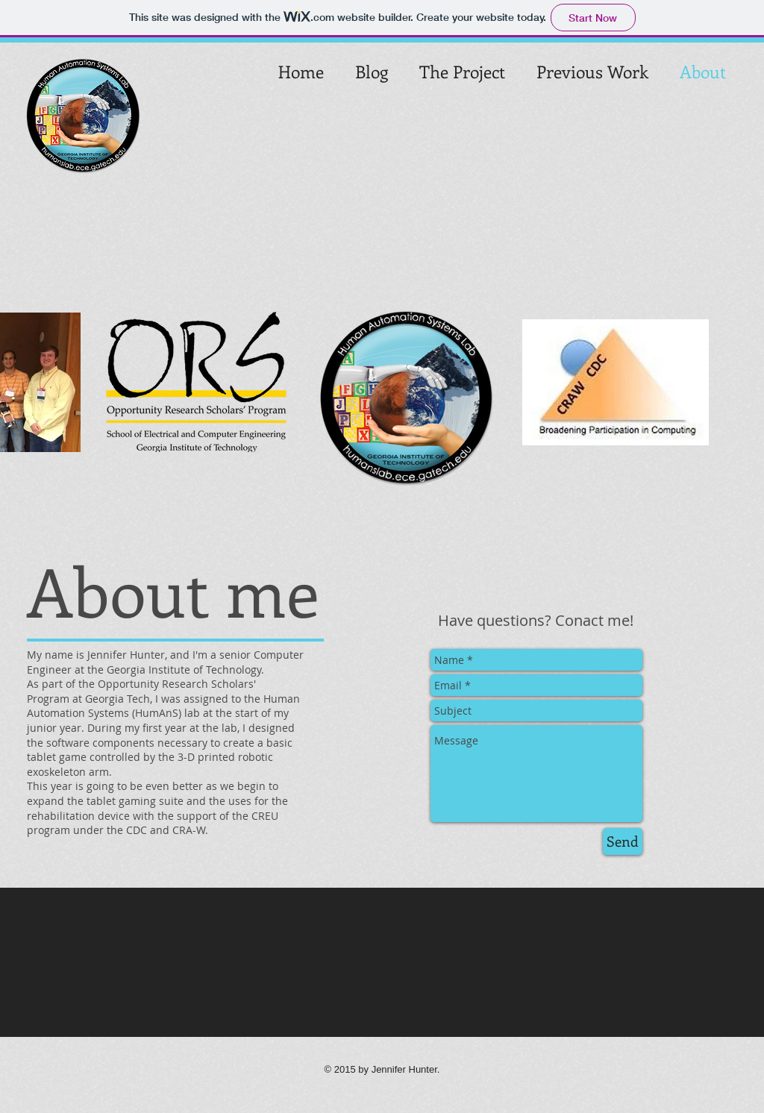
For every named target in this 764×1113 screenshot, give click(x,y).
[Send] (622, 841)
